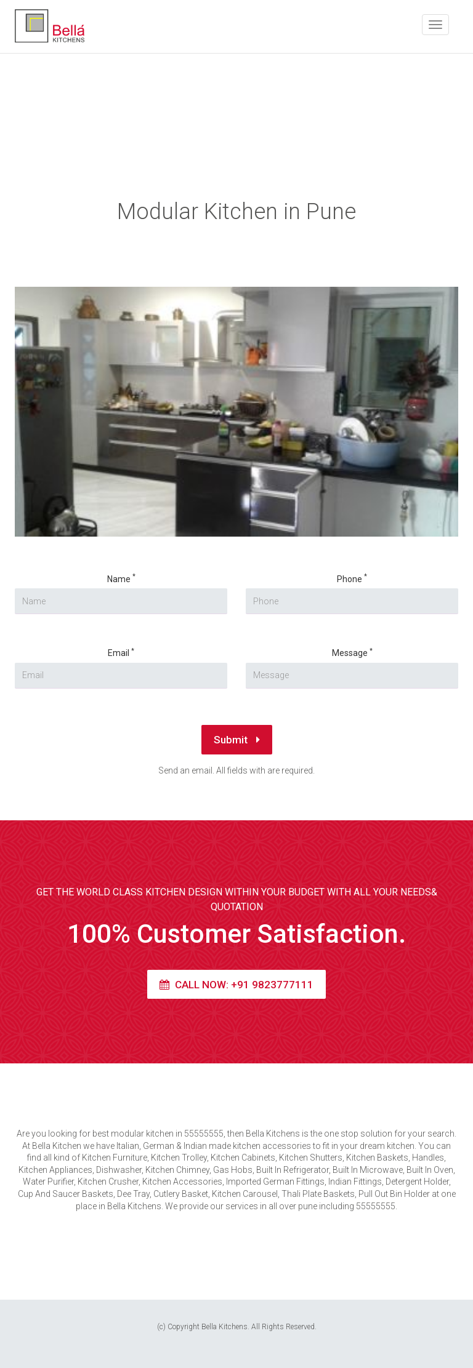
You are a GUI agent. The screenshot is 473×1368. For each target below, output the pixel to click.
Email (121, 652)
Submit (237, 740)
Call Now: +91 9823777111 (236, 984)
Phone (352, 579)
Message (352, 652)
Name (121, 579)
